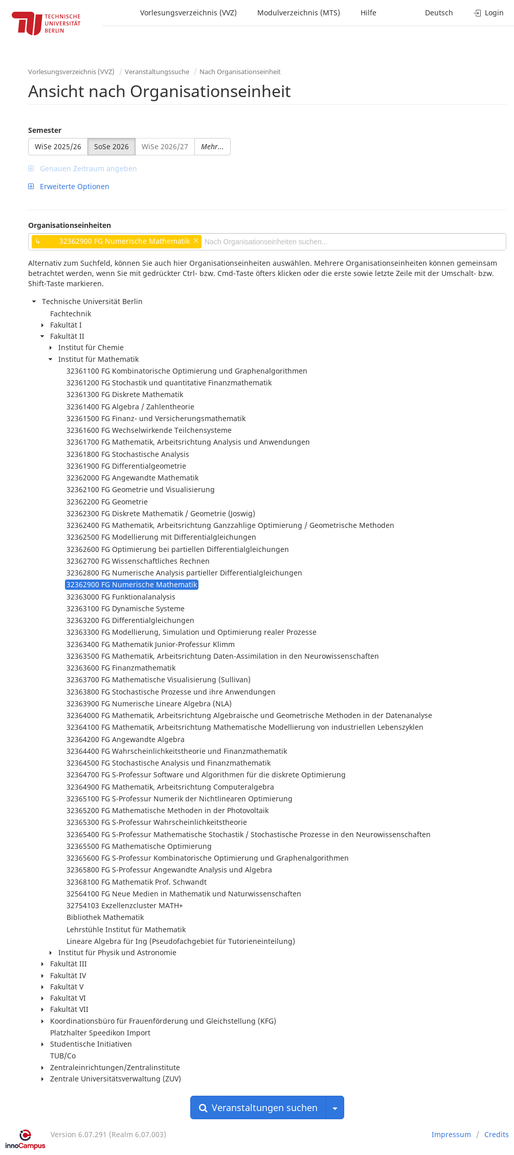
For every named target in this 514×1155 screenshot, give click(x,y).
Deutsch (439, 12)
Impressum (451, 1134)
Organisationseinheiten (69, 225)
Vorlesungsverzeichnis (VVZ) (188, 12)
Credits (496, 1134)
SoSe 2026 (111, 146)
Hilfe (368, 12)
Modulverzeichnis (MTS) (298, 12)
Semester (44, 130)
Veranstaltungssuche (157, 71)
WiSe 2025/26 (58, 146)
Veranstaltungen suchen (258, 1107)
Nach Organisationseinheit (240, 71)
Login (489, 12)
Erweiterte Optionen (68, 186)
